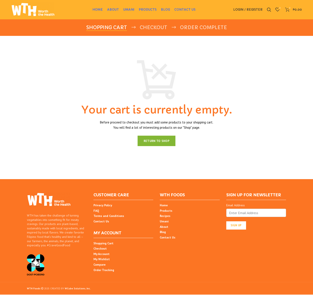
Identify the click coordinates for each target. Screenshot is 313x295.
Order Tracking (103, 270)
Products (166, 211)
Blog (163, 232)
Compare (99, 265)
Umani (164, 221)
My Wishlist (101, 260)
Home (164, 205)
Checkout (100, 249)
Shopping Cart (103, 243)
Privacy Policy (102, 205)
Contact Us (101, 221)
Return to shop (156, 141)
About (164, 227)
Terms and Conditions (108, 216)
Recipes (165, 216)
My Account (101, 254)
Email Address (235, 205)
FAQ (96, 211)
